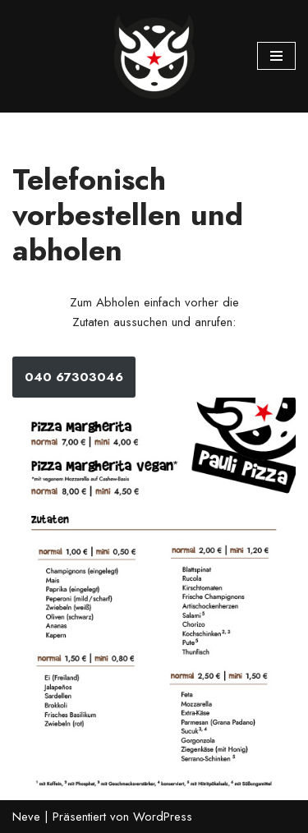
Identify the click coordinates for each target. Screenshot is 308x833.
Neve (26, 817)
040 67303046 (74, 377)
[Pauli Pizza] (154, 56)
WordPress (162, 817)
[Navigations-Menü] (276, 56)
